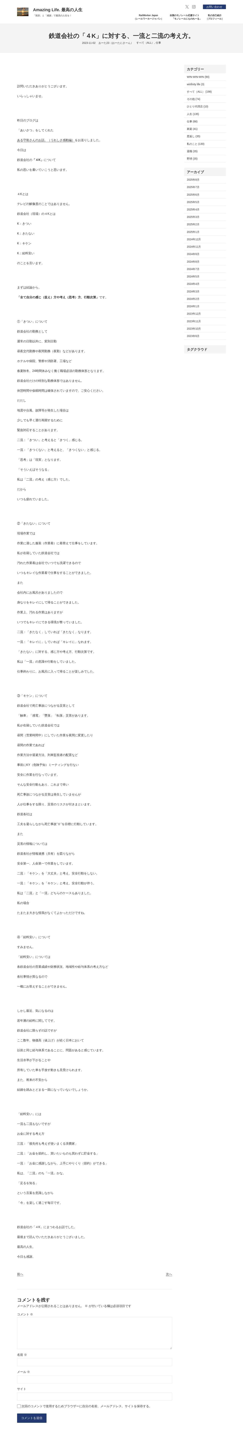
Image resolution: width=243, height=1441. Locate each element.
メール (23, 1371)
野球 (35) (192, 158)
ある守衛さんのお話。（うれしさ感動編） (46, 140)
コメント (25, 1314)
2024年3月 (193, 291)
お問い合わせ (214, 6)
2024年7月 (193, 269)
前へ (20, 1274)
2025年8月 (193, 179)
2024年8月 (193, 261)
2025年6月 (193, 194)
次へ (169, 1274)
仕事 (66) (192, 121)
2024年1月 (193, 306)
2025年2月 (193, 224)
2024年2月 (193, 298)
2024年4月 (193, 283)
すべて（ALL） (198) (199, 91)
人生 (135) (193, 114)
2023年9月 (193, 336)
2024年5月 (193, 276)
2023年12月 (194, 313)
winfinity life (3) (195, 84)
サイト (21, 1389)
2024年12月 (194, 239)
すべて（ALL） (145, 42)
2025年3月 (193, 216)
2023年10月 (194, 328)
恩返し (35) (193, 136)
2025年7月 (193, 187)
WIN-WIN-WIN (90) (198, 76)
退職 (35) (192, 151)
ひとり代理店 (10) (197, 106)
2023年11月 (194, 321)
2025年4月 (193, 209)
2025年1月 (193, 231)
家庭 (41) (192, 128)
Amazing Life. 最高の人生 (57, 9)
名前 (22, 1354)
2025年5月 (193, 202)
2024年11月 (194, 246)
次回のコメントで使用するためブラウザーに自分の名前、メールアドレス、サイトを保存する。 (86, 1406)
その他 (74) (193, 99)
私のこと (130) (195, 143)
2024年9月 (193, 254)
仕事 (158, 42)
